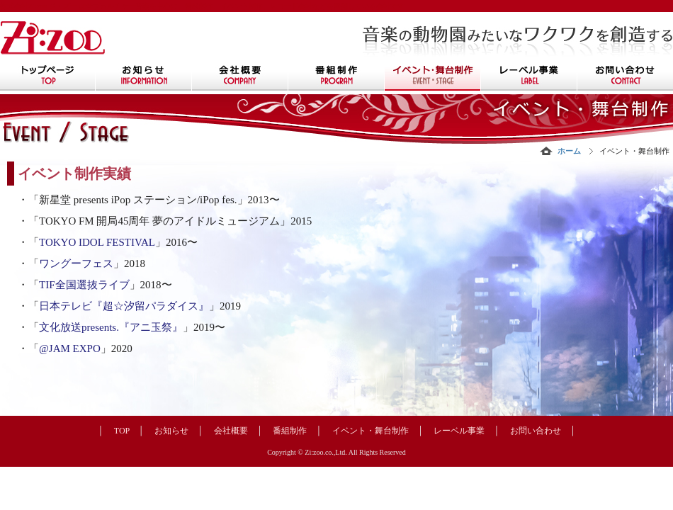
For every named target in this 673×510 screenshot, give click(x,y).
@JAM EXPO (70, 348)
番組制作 (290, 431)
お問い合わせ (535, 431)
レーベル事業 (459, 431)
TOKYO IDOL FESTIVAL (97, 242)
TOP (122, 431)
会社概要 (231, 431)
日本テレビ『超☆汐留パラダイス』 (124, 306)
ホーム (569, 151)
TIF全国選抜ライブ (84, 284)
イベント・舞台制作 (370, 431)
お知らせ (171, 431)
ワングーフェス (76, 263)
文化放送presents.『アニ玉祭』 (111, 327)
